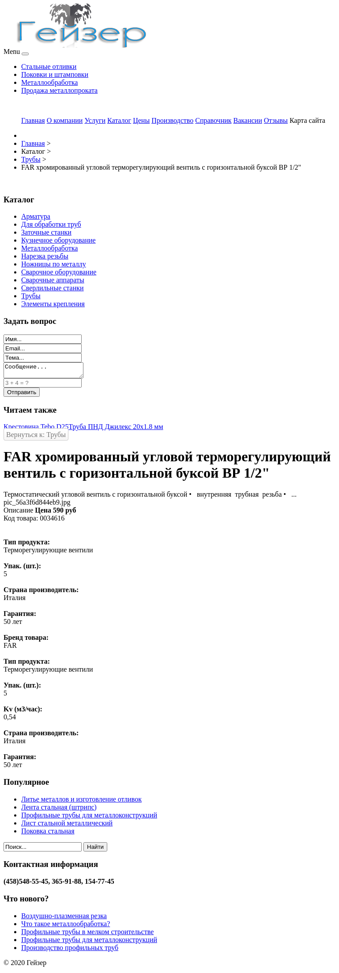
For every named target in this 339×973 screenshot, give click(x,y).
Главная (33, 120)
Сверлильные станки (52, 288)
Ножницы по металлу (53, 264)
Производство (172, 120)
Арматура (35, 216)
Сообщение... (48, 371)
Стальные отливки (48, 66)
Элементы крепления (53, 304)
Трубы (31, 296)
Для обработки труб (51, 224)
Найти (95, 849)
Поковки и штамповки (54, 74)
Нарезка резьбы (44, 256)
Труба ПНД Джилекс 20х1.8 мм (115, 429)
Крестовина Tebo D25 (36, 429)
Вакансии (248, 120)
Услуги (94, 120)
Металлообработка (49, 82)
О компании (65, 120)
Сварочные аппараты (52, 280)
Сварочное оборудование (58, 272)
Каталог (119, 120)
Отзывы (276, 120)
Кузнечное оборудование (58, 240)
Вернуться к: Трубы (36, 437)
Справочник (213, 120)
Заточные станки (46, 232)
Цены (141, 120)
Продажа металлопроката (59, 90)
